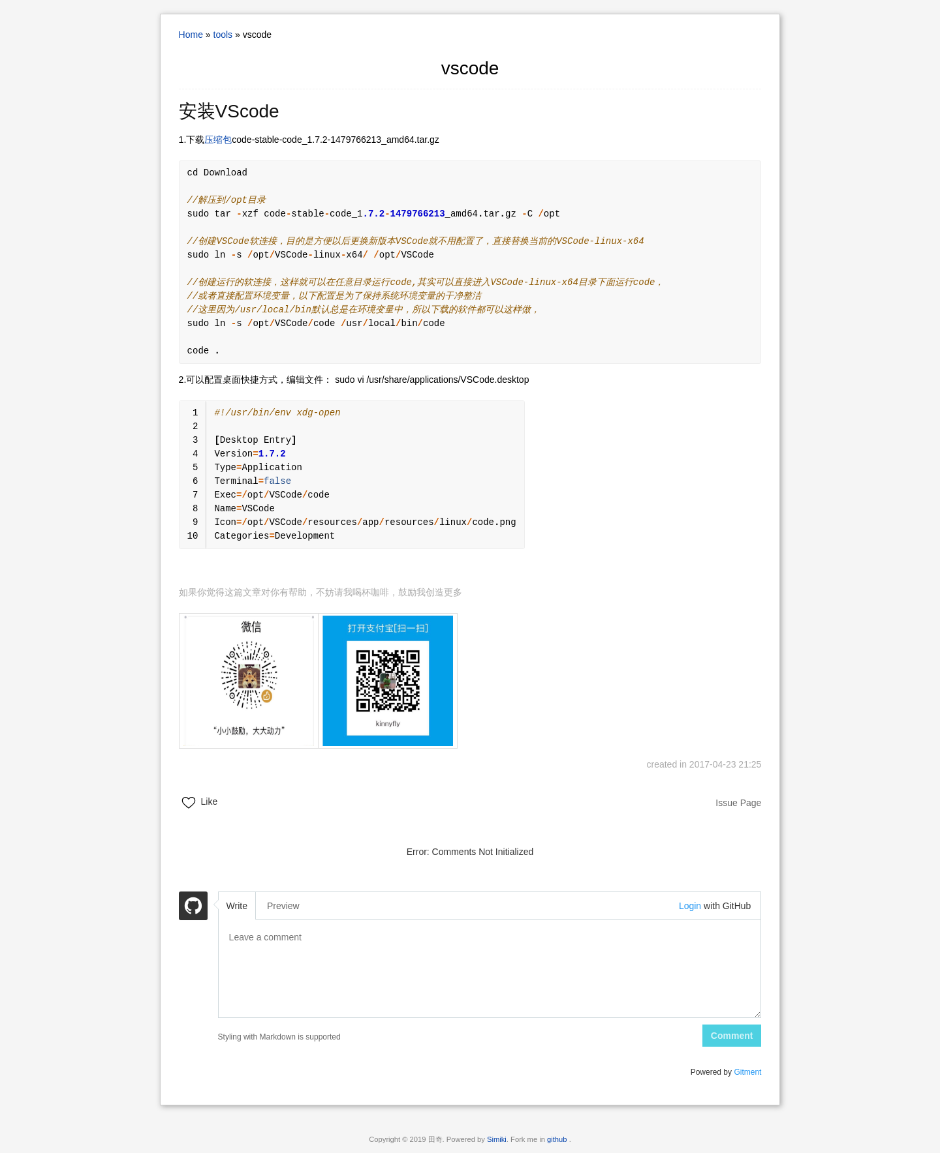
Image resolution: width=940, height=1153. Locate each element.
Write (237, 906)
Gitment (747, 1072)
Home (191, 34)
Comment (732, 1035)
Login (690, 906)
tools (223, 34)
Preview (283, 906)
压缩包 (218, 139)
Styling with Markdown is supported (279, 1036)
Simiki (497, 1139)
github (558, 1139)
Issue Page (738, 803)
